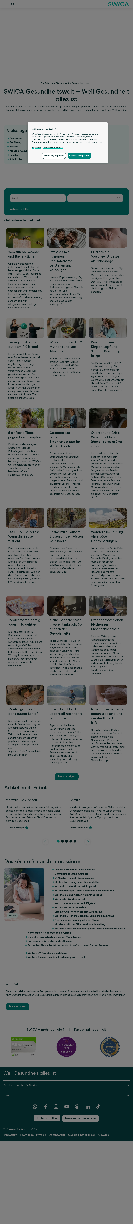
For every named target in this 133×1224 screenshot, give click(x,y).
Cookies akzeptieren (79, 155)
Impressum (36, 147)
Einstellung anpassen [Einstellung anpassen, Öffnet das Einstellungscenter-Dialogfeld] (54, 155)
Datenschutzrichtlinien (53, 147)
